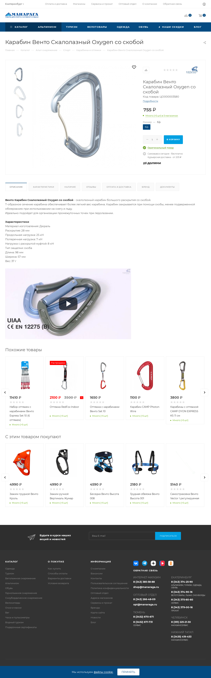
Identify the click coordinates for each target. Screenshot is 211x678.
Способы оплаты (57, 573)
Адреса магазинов (102, 597)
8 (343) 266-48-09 (144, 599)
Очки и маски (13, 607)
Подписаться (168, 536)
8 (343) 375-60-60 (188, 601)
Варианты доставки (59, 578)
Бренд (146, 187)
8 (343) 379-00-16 (188, 609)
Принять (128, 672)
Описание (16, 187)
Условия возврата (58, 583)
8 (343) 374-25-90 (188, 584)
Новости (96, 617)
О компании (98, 568)
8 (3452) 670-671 (143, 616)
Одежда (10, 568)
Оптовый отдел (99, 593)
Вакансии (97, 573)
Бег (7, 612)
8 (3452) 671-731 (150, 623)
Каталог (11, 561)
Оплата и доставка (119, 187)
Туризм (9, 573)
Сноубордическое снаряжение (23, 597)
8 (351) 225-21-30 (188, 623)
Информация (101, 561)
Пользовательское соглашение (109, 583)
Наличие (70, 187)
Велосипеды (12, 602)
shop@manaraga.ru (146, 587)
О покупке (56, 561)
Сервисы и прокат (101, 602)
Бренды (95, 607)
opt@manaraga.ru (145, 604)
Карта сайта (98, 612)
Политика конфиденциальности (110, 588)
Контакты (96, 578)
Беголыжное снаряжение (20, 578)
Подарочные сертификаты (21, 627)
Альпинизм (12, 583)
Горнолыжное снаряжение (21, 593)
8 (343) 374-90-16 (188, 593)
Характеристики (43, 187)
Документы (167, 187)
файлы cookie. (103, 672)
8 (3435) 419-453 (188, 638)
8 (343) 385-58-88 (144, 581)
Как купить (54, 568)
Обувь (9, 588)
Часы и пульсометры (17, 617)
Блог (93, 622)
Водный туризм (14, 622)
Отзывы (91, 187)
